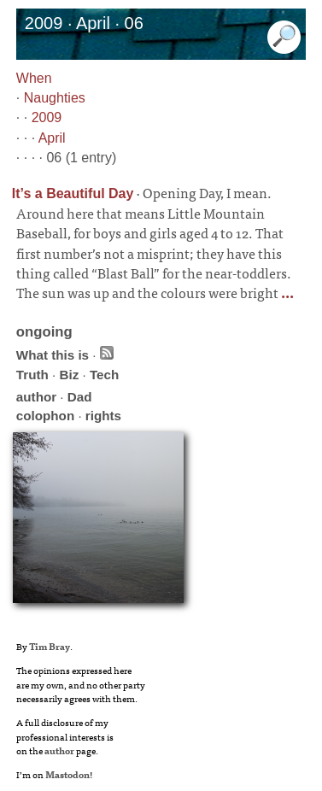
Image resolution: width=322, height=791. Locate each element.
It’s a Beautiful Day (73, 193)
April (52, 138)
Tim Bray (49, 645)
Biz (69, 374)
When (34, 78)
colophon (45, 415)
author (36, 397)
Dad (79, 397)
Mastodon (67, 774)
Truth (32, 374)
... (286, 292)
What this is (52, 355)
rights (103, 415)
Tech (104, 374)
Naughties (54, 98)
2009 (47, 117)
